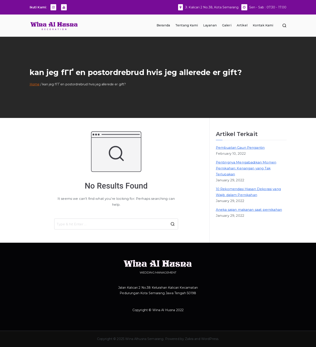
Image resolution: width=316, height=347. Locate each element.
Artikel (242, 25)
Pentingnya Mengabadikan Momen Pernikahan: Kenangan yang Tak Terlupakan (246, 168)
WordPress (209, 339)
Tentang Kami (186, 25)
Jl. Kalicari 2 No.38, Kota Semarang (211, 7)
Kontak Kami (263, 25)
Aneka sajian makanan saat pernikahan (249, 209)
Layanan (210, 25)
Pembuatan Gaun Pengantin (240, 147)
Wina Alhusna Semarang (144, 339)
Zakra (189, 339)
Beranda (163, 25)
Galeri (226, 25)
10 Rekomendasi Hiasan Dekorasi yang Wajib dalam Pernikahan (248, 192)
